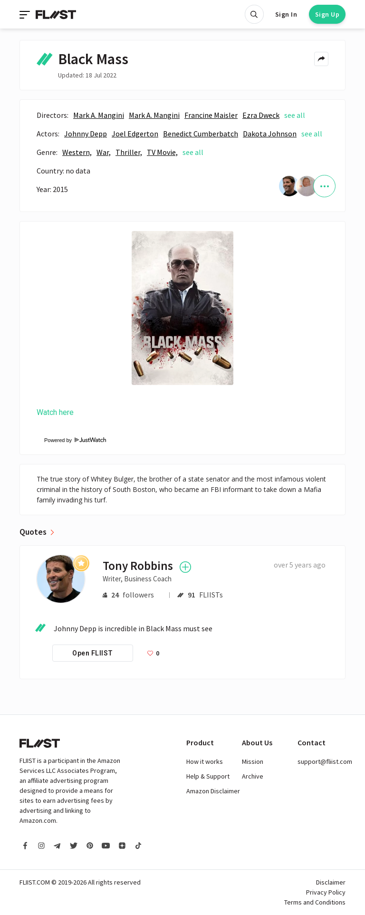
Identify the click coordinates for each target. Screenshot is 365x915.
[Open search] (254, 14)
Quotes (33, 532)
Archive (252, 776)
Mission (252, 761)
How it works (204, 761)
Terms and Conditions (315, 902)
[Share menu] (321, 59)
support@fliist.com (325, 761)
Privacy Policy (326, 892)
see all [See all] (294, 115)
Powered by (71, 440)
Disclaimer (331, 882)
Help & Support (208, 776)
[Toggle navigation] (25, 14)
